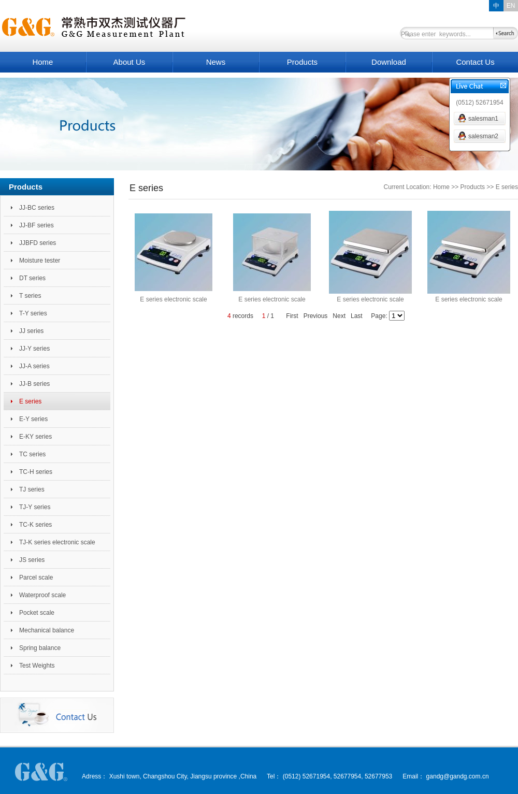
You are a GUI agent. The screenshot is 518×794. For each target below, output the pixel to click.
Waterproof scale (42, 595)
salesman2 (483, 136)
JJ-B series (34, 383)
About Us (129, 61)
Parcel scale (36, 577)
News (216, 61)
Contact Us (475, 61)
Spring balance (40, 648)
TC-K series (35, 524)
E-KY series (35, 436)
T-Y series (33, 313)
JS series (32, 560)
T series (30, 295)
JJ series (31, 331)
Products (302, 61)
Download (388, 61)
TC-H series (35, 471)
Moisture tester (39, 260)
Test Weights (36, 665)
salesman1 (483, 118)
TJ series (32, 489)
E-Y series (33, 419)
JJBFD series (37, 243)
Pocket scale (36, 612)
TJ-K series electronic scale (57, 542)
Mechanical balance (46, 630)
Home (42, 61)
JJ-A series (34, 366)
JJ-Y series (34, 348)
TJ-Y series (34, 507)
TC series (32, 454)
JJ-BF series (36, 225)
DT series (32, 278)
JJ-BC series (36, 207)
